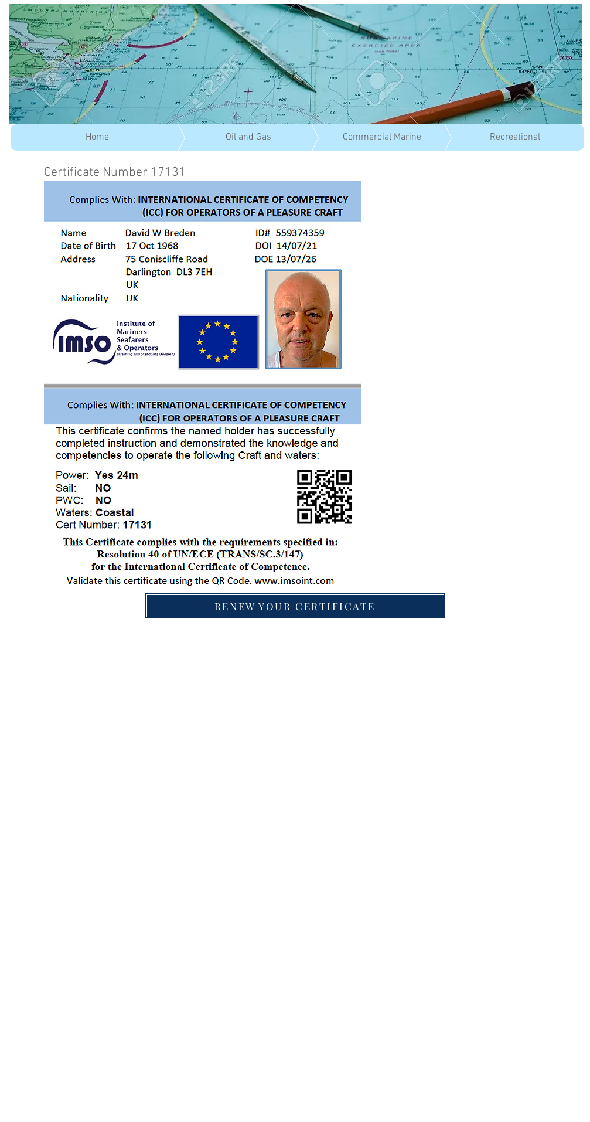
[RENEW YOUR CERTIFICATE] (295, 606)
